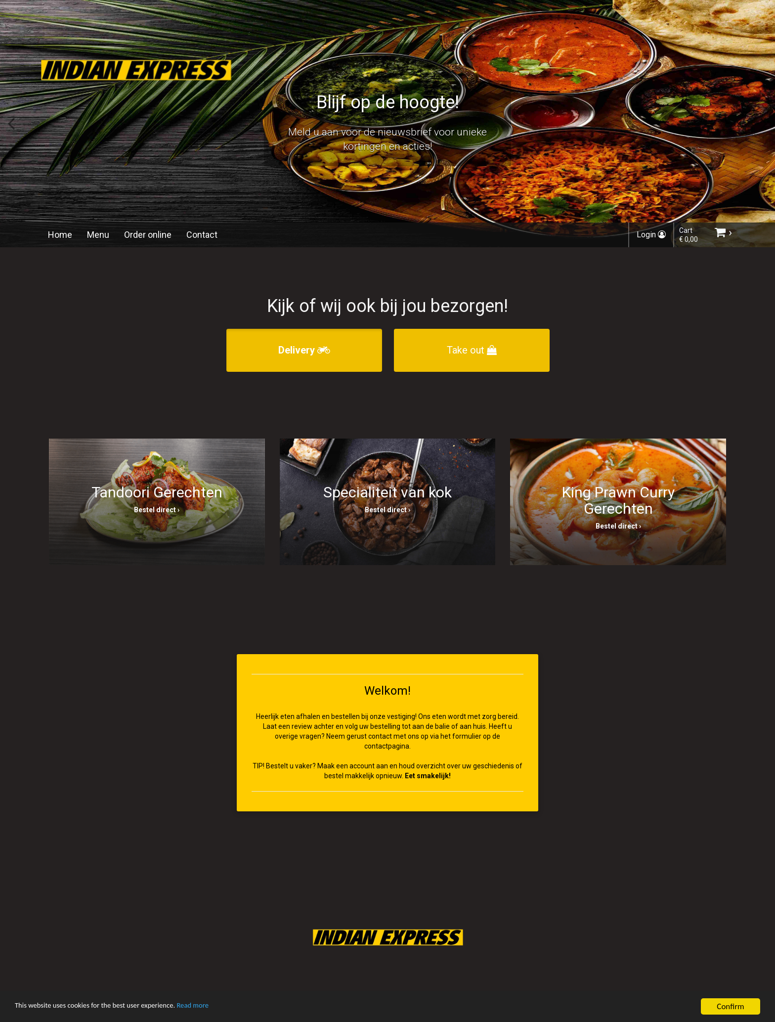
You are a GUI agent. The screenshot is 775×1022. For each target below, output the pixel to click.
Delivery (304, 350)
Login (651, 234)
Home (60, 234)
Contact (201, 234)
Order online (148, 234)
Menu (98, 234)
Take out (472, 350)
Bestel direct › (156, 510)
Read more (221, 1007)
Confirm (730, 1006)
